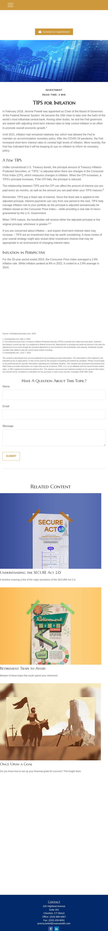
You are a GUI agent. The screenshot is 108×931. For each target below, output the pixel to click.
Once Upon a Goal (16, 764)
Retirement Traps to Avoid (22, 668)
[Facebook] (50, 928)
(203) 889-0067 (58, 916)
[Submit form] (11, 456)
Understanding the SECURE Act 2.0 (30, 572)
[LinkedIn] (56, 928)
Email (6, 406)
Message (8, 426)
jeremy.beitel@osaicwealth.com (54, 923)
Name (6, 386)
